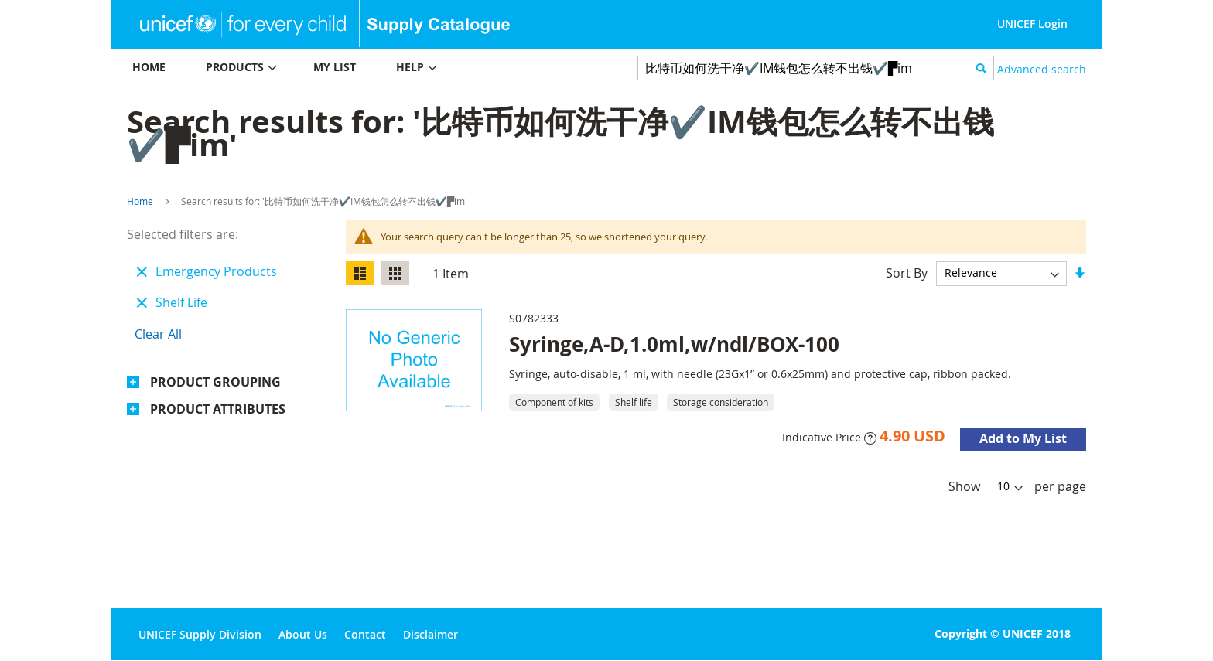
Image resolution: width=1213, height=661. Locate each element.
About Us (302, 634)
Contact (365, 634)
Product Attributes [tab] (217, 408)
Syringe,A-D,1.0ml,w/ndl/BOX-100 (674, 344)
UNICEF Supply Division (199, 634)
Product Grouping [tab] (215, 381)
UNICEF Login (1032, 23)
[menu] (358, 69)
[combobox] (815, 68)
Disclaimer (430, 634)
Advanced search (1041, 69)
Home (140, 201)
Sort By (907, 272)
